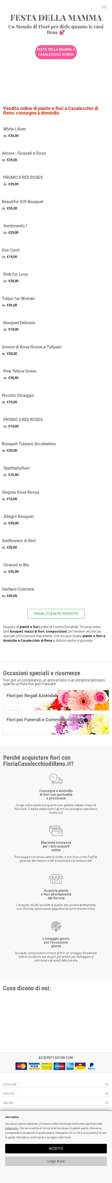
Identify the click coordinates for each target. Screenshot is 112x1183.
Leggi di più (56, 1161)
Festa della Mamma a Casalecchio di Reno (56, 52)
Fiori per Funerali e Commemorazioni (44, 719)
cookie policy (12, 1128)
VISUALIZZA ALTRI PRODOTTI (56, 614)
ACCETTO (56, 1149)
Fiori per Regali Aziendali (32, 695)
